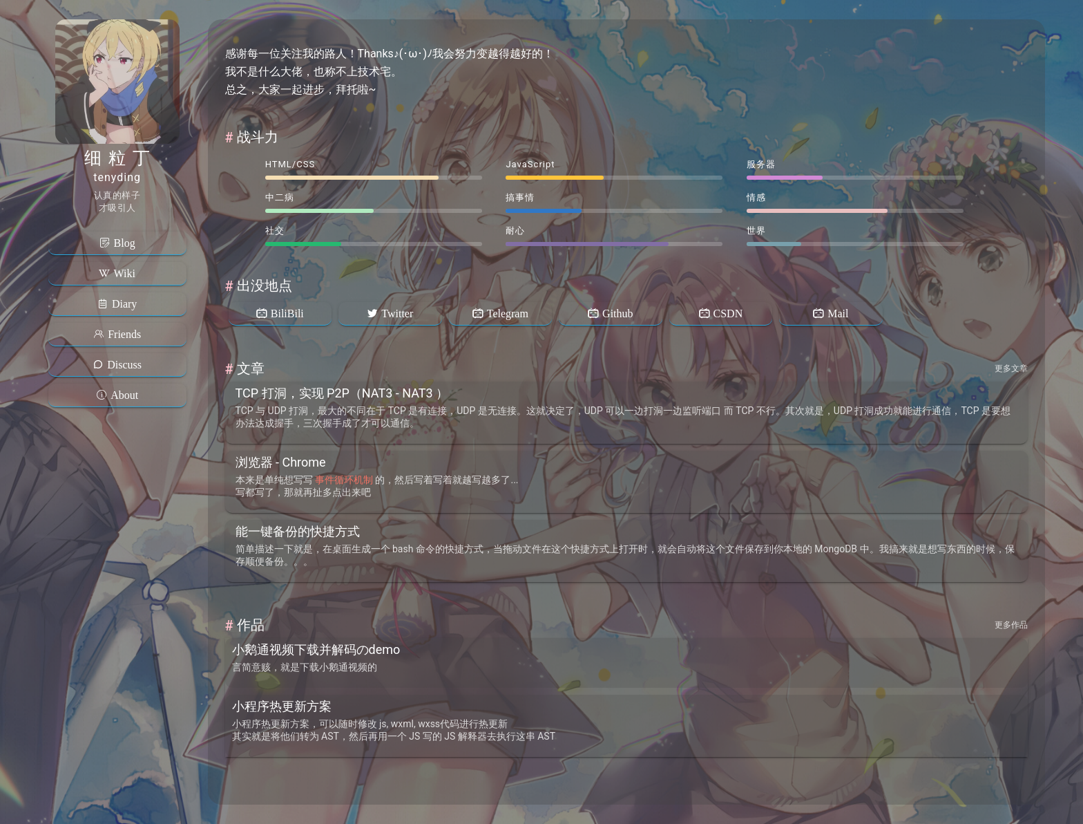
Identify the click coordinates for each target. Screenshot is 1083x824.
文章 (251, 368)
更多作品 (1011, 625)
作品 (251, 625)
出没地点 (264, 285)
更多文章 (1011, 368)
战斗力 (257, 137)
